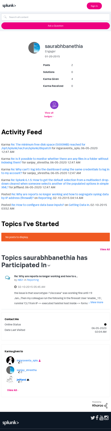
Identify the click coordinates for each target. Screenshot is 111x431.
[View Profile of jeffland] (21, 376)
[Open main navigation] (107, 5)
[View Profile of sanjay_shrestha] (27, 366)
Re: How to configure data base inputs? (37, 201)
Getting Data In (79, 201)
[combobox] (55, 16)
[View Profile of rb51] (21, 276)
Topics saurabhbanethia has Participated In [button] (44, 257)
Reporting (45, 194)
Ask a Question (55, 25)
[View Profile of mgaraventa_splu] (27, 356)
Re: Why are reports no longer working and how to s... (46, 272)
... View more (95, 298)
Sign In (94, 5)
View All (105, 245)
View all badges (54, 112)
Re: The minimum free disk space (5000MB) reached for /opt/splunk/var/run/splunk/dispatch (43, 142)
